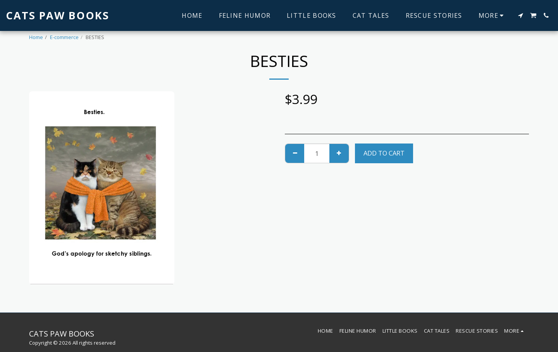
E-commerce (64, 37)
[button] (520, 15)
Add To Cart (384, 153)
